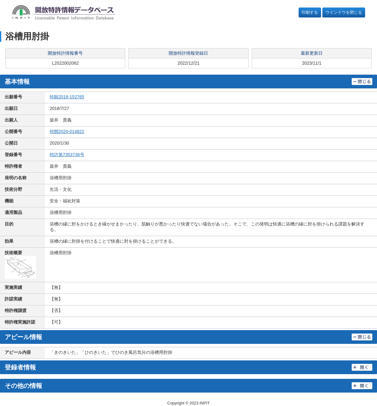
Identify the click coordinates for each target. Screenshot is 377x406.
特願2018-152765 (67, 96)
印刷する (310, 12)
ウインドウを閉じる (343, 12)
